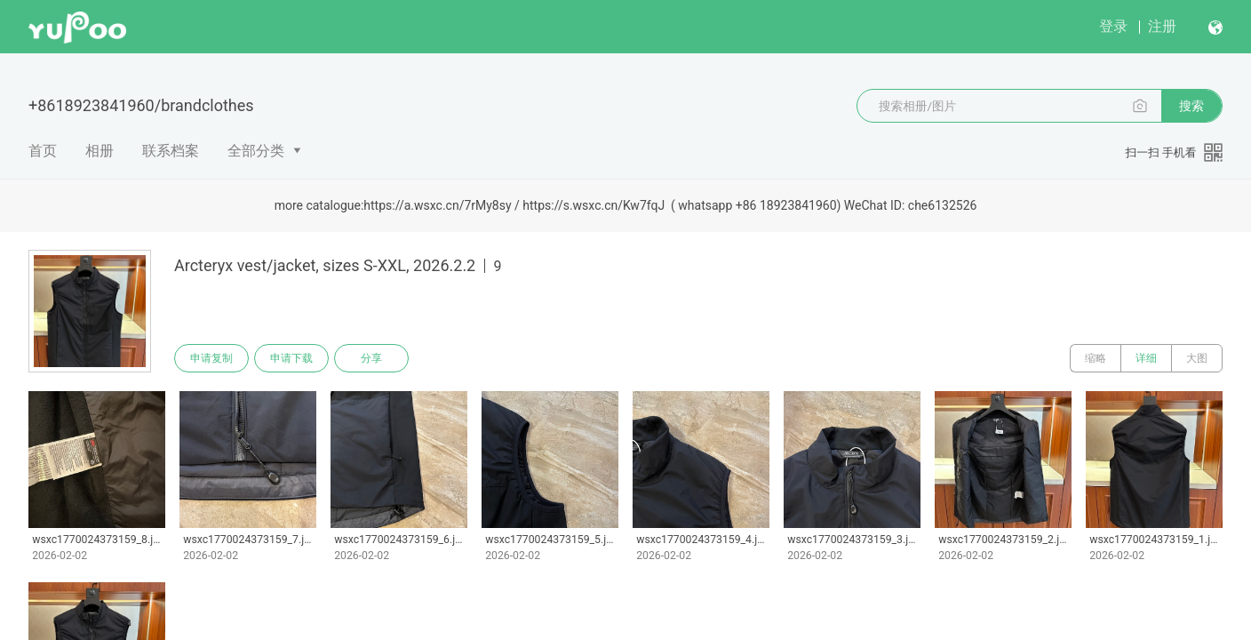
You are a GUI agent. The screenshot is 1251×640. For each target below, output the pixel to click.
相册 (99, 150)
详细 (1146, 358)
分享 (371, 358)
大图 (1196, 358)
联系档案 (170, 150)
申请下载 (291, 358)
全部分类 (255, 150)
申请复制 (211, 358)
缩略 (1095, 358)
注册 (1162, 26)
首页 (42, 150)
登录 (1113, 26)
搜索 (1191, 106)
